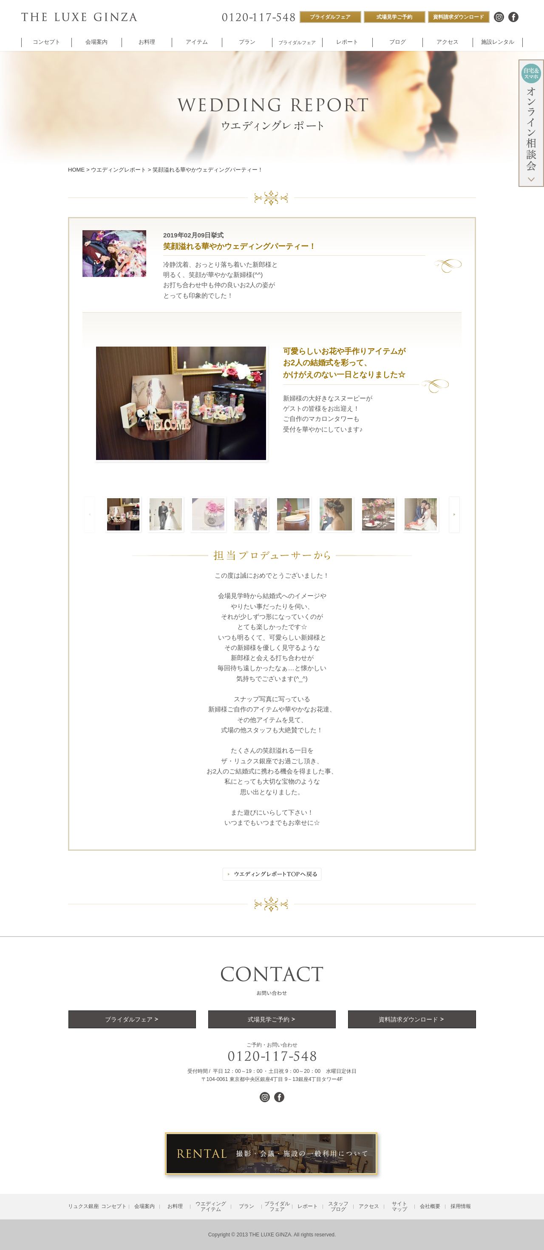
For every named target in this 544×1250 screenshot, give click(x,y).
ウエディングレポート (118, 169)
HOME (76, 169)
